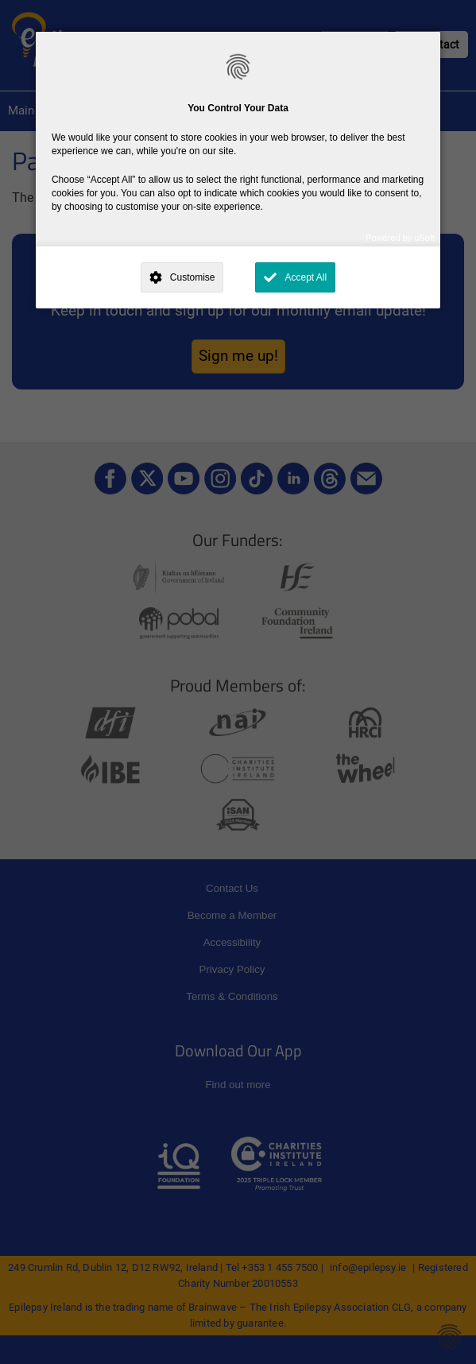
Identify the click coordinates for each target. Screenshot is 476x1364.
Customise (192, 277)
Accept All (305, 277)
